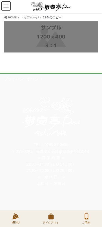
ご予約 (86, 218)
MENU (16, 218)
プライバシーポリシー (23, 79)
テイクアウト (51, 218)
